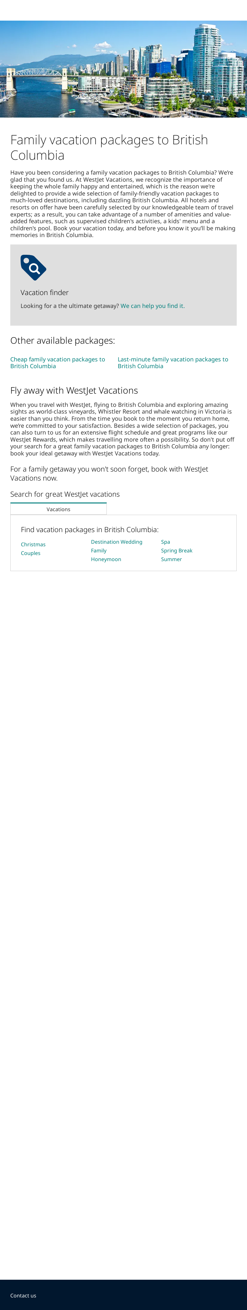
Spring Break (177, 550)
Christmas (33, 544)
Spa (165, 541)
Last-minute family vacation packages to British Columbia (173, 362)
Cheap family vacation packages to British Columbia (57, 362)
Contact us (23, 1295)
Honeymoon (106, 559)
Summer (171, 559)
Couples (31, 553)
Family (98, 550)
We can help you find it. (153, 306)
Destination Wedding (116, 541)
